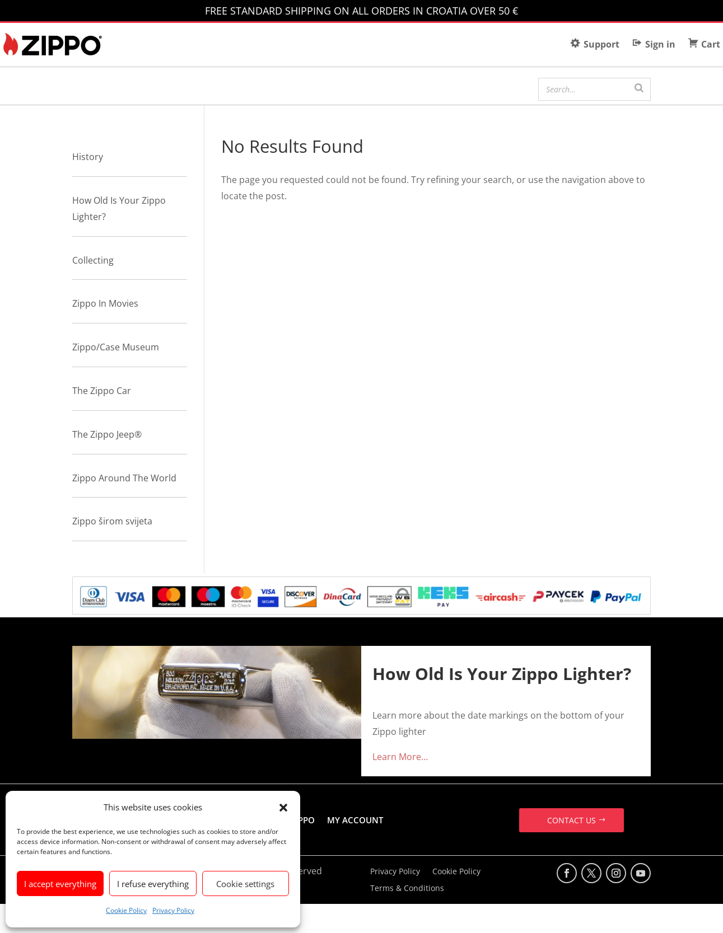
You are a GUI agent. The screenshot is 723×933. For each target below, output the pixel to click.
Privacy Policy (173, 910)
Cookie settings (245, 883)
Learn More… (400, 757)
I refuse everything (153, 883)
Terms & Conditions (407, 888)
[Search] (639, 88)
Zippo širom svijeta (112, 521)
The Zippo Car (101, 391)
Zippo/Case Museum (115, 347)
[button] (283, 807)
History (87, 157)
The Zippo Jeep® (107, 434)
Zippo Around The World (124, 478)
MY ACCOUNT (355, 820)
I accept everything (60, 883)
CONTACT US (571, 820)
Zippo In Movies (105, 303)
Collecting (93, 260)
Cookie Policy (126, 910)
